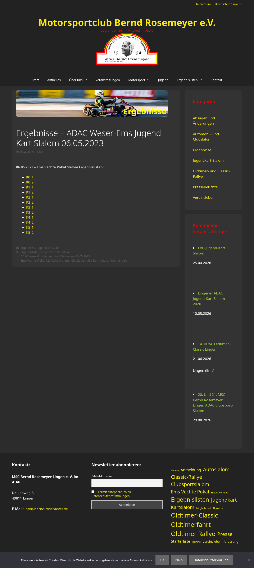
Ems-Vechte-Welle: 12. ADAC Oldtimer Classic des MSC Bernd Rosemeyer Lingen (74, 260)
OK (162, 560)
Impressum (203, 4)
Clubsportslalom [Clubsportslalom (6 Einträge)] (190, 484)
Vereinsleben (203, 197)
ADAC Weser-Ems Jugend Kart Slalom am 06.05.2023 (55, 256)
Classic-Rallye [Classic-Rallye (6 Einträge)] (186, 477)
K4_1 (29, 217)
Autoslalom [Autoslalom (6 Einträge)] (216, 469)
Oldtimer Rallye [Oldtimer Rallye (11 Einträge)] (193, 533)
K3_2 (29, 212)
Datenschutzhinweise (228, 4)
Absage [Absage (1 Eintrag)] (175, 470)
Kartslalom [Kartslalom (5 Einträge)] (182, 507)
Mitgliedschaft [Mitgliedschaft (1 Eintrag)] (203, 508)
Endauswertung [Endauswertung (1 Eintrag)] (219, 492)
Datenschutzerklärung (211, 560)
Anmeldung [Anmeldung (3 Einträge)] (191, 469)
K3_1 (29, 207)
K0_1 (29, 177)
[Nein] (249, 560)
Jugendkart (48, 252)
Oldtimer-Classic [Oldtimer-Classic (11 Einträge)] (194, 515)
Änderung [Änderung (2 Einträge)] (231, 541)
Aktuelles (54, 80)
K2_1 (29, 197)
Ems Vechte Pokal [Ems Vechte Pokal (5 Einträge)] (190, 491)
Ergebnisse (28, 248)
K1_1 (29, 187)
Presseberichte (205, 187)
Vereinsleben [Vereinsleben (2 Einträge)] (212, 541)
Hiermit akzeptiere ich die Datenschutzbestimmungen (111, 494)
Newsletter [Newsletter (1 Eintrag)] (218, 508)
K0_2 (29, 182)
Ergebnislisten (192, 80)
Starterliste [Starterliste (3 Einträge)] (180, 541)
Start (35, 80)
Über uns (80, 80)
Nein (179, 560)
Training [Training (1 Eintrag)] (196, 541)
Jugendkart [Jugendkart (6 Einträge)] (224, 499)
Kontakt (216, 80)
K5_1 (29, 227)
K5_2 (29, 232)
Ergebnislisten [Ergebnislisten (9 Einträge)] (190, 499)
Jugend (163, 80)
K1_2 (29, 192)
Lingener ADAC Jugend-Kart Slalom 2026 (209, 298)
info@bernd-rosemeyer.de (46, 508)
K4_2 (29, 222)
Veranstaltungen (108, 80)
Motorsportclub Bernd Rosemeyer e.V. (127, 22)
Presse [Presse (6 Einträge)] (224, 534)
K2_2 (29, 202)
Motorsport (141, 80)
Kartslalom (64, 252)
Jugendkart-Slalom (49, 248)
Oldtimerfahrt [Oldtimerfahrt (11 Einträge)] (191, 524)
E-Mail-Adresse (101, 476)
